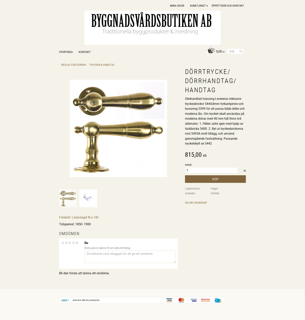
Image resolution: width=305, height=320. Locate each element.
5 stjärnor (77, 243)
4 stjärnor (73, 243)
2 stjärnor (66, 243)
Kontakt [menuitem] (85, 52)
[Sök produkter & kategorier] (235, 51)
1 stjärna (63, 243)
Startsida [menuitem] (66, 52)
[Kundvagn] (215, 51)
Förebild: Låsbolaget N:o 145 (79, 217)
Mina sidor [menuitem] (177, 5)
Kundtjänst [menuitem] (198, 5)
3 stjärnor (70, 243)
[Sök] (241, 51)
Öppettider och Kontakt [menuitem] (228, 5)
